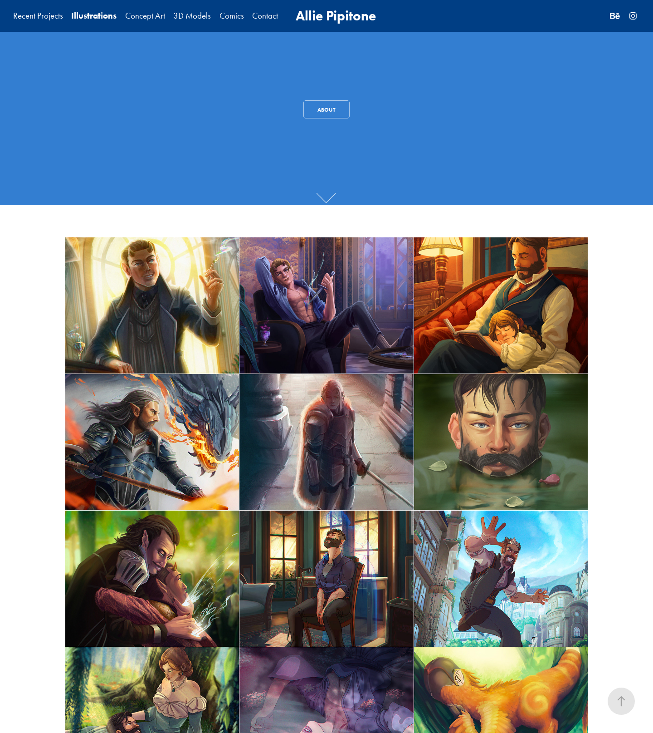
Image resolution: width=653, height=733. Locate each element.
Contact (265, 15)
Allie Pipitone (336, 15)
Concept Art (145, 15)
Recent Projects (38, 15)
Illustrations (94, 15)
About (326, 109)
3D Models (192, 15)
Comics (231, 15)
